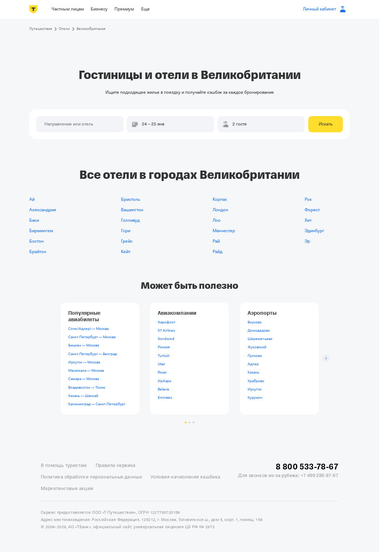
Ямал (162, 372)
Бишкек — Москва (83, 345)
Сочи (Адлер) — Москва (88, 329)
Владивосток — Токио (86, 387)
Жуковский (257, 347)
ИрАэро (164, 381)
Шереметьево (260, 339)
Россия (164, 347)
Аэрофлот (166, 322)
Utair (161, 364)
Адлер (253, 364)
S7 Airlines (166, 330)
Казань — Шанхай (83, 396)
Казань (253, 372)
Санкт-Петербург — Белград (92, 354)
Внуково (255, 322)
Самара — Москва (83, 379)
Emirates (165, 397)
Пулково (255, 356)
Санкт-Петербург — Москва (91, 337)
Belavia (163, 389)
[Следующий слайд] (326, 358)
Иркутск (255, 389)
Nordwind (166, 339)
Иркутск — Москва (84, 362)
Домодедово (259, 330)
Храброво (256, 381)
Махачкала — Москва (86, 370)
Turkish (164, 356)
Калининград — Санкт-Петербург (96, 404)
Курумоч (255, 397)
